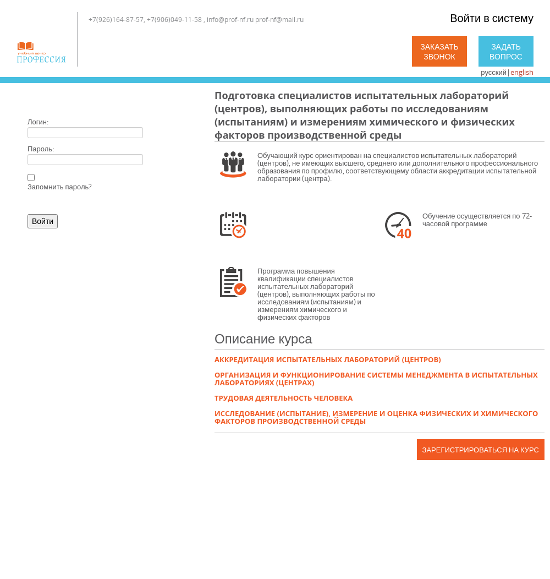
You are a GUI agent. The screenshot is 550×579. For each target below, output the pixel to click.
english (522, 72)
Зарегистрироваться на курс (480, 450)
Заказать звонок (439, 51)
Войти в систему (492, 18)
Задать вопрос (506, 51)
